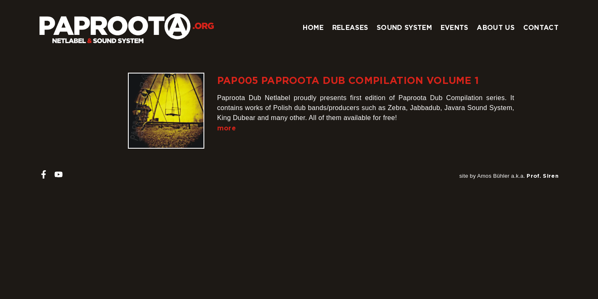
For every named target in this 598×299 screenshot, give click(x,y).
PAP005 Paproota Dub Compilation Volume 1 (348, 80)
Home (313, 27)
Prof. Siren (543, 176)
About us (496, 27)
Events (454, 27)
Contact (541, 27)
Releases (350, 27)
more (226, 128)
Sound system (404, 27)
